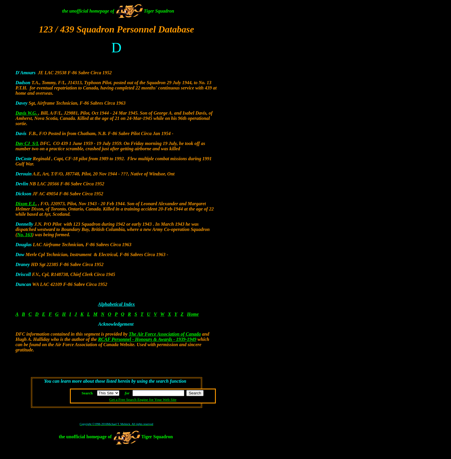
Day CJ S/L (27, 143)
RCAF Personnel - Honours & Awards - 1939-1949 (147, 339)
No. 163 (24, 234)
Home (193, 314)
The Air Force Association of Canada (165, 334)
